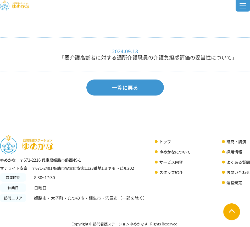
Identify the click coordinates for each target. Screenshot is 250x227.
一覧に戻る (125, 87)
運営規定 (234, 182)
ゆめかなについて (175, 152)
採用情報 (234, 152)
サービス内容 (171, 162)
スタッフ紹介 (171, 172)
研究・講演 (236, 141)
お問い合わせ (238, 172)
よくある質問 (238, 162)
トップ (165, 141)
